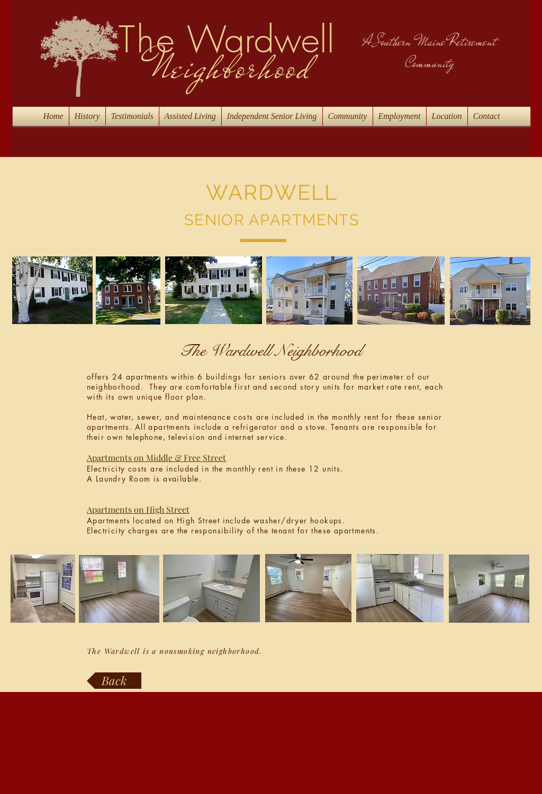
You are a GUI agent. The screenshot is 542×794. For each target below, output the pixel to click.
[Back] (114, 680)
